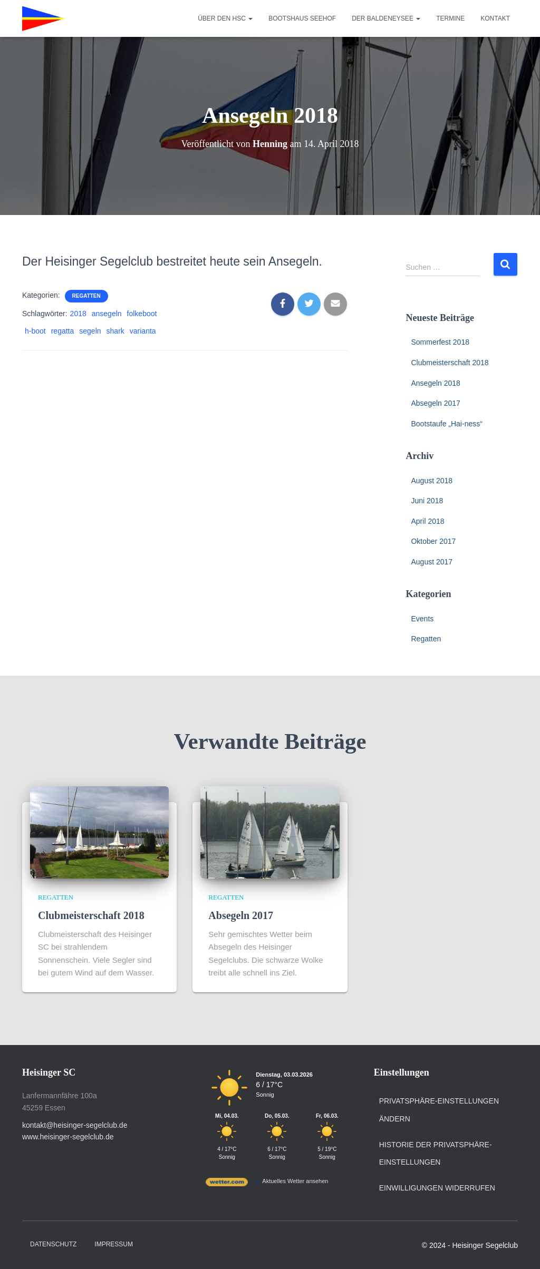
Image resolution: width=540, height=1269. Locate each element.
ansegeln (107, 313)
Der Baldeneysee (386, 18)
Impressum (113, 1244)
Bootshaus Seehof (302, 18)
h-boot (35, 331)
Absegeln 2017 (435, 403)
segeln (90, 331)
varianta (143, 331)
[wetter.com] (227, 1184)
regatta (62, 331)
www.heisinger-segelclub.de (68, 1137)
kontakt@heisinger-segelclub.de (74, 1125)
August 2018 (431, 480)
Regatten (86, 296)
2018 (78, 313)
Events (422, 618)
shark (115, 331)
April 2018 (427, 521)
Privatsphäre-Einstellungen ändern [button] (439, 1110)
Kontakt (495, 18)
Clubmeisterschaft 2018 (449, 362)
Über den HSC (225, 18)
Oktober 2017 (433, 541)
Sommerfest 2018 (440, 342)
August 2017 (431, 562)
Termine (450, 18)
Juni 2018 (427, 500)
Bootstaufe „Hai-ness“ (446, 423)
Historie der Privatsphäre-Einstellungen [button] (435, 1153)
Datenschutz (53, 1244)
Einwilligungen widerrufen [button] (437, 1188)
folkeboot (142, 313)
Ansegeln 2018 (435, 383)
